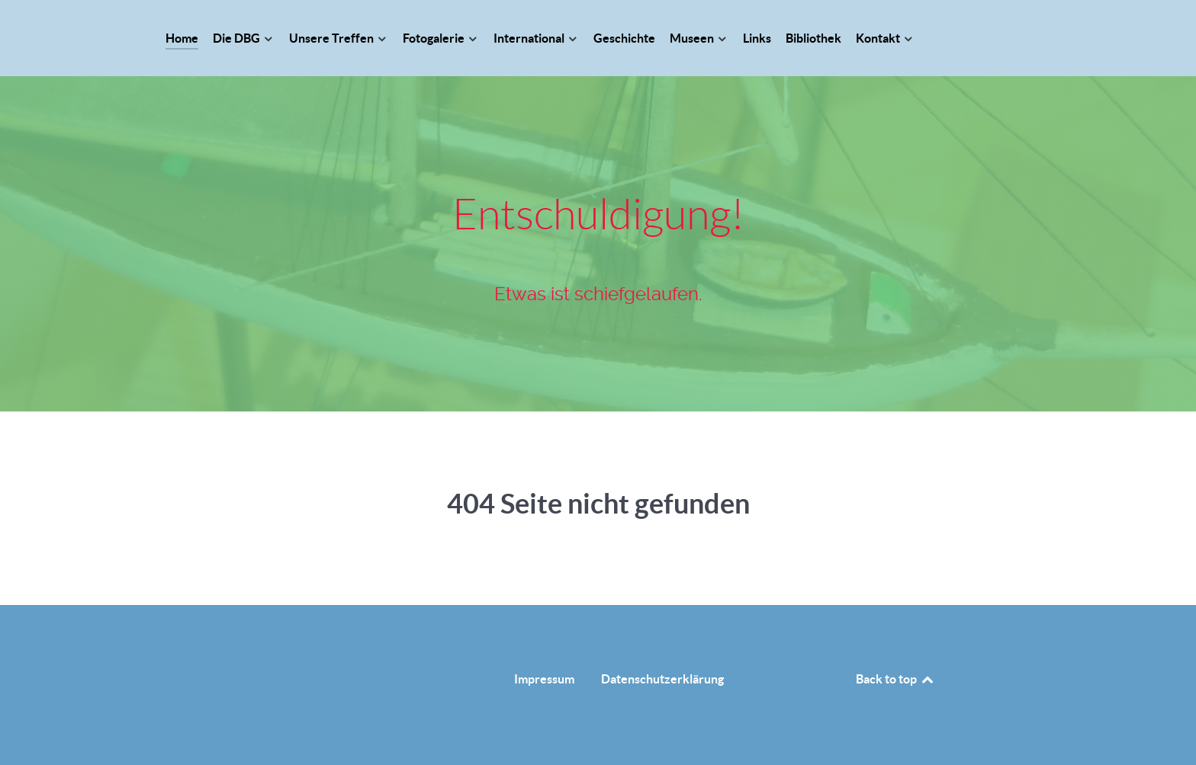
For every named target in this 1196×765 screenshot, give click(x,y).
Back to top (895, 679)
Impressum (544, 679)
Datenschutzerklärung (662, 679)
